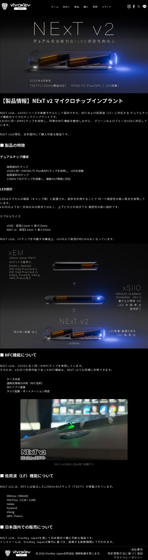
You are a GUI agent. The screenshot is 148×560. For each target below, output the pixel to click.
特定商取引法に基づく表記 (125, 553)
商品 (76, 6)
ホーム (54, 6)
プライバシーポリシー (128, 557)
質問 (95, 6)
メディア (106, 6)
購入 (86, 6)
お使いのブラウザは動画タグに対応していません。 (74, 429)
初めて (66, 6)
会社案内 (137, 549)
